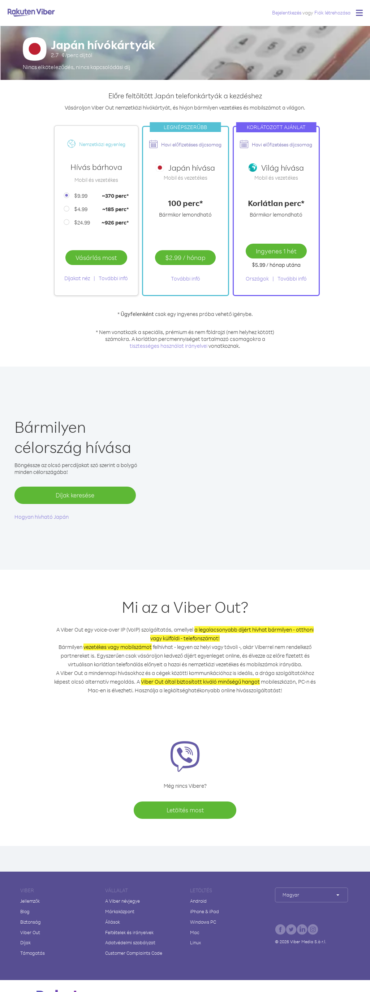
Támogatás (32, 953)
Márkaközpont (119, 911)
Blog (25, 911)
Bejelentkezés (286, 12)
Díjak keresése (75, 495)
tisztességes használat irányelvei (168, 345)
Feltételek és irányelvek (129, 932)
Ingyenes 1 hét (276, 251)
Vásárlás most (96, 257)
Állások (112, 922)
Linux (195, 942)
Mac (194, 932)
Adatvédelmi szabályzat (130, 942)
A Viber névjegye (122, 901)
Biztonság (30, 922)
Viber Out (30, 932)
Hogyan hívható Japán (41, 516)
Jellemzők (30, 901)
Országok (257, 278)
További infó (113, 278)
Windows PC (203, 922)
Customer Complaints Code (133, 953)
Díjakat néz (77, 278)
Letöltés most (185, 810)
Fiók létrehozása (332, 12)
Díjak (25, 942)
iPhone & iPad (204, 911)
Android (198, 901)
